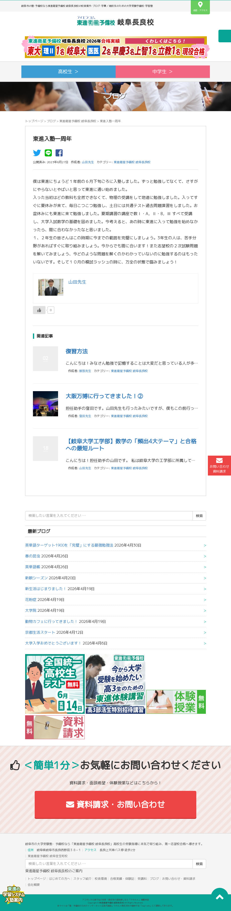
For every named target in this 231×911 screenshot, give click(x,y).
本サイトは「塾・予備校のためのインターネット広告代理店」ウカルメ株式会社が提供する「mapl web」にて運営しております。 (115, 905)
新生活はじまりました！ (46, 588)
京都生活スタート (40, 632)
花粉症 (30, 599)
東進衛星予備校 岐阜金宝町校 (48, 856)
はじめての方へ (59, 878)
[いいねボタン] (39, 310)
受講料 (142, 878)
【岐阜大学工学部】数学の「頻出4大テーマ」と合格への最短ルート (131, 444)
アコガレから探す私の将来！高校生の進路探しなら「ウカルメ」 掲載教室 (115, 899)
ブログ (51, 121)
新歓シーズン (36, 578)
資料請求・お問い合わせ (115, 804)
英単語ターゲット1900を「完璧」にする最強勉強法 (69, 545)
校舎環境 (101, 878)
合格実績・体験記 (122, 878)
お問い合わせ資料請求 (219, 465)
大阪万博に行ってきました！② (104, 396)
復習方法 (77, 351)
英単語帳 (32, 566)
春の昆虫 (32, 556)
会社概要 (34, 885)
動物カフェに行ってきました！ (51, 621)
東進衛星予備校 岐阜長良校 (77, 121)
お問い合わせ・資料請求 (178, 878)
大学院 (30, 610)
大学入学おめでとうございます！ (53, 643)
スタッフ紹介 (82, 878)
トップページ (34, 121)
